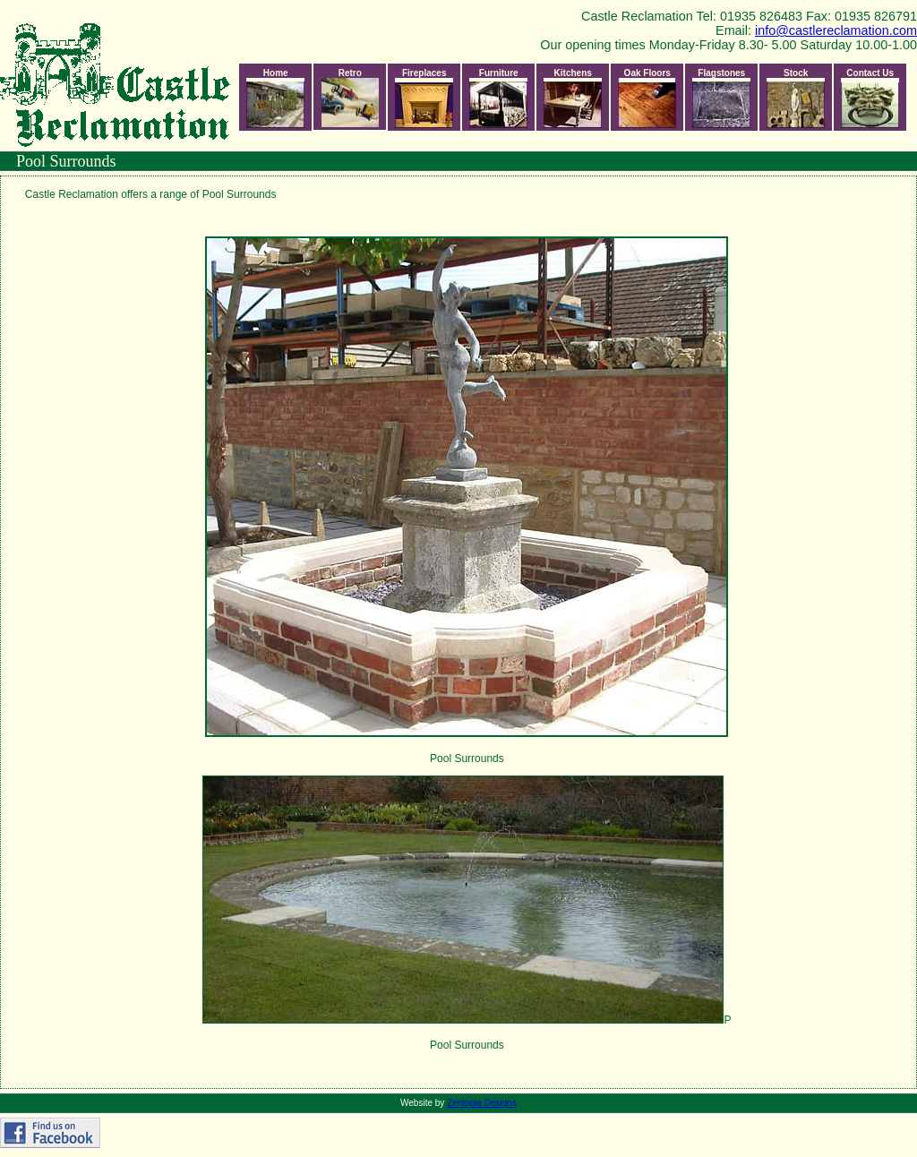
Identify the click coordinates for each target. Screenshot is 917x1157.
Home (275, 98)
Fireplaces (424, 98)
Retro (350, 97)
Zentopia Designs (482, 1103)
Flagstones (721, 98)
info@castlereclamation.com (836, 30)
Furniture (498, 98)
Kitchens (573, 98)
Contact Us (870, 98)
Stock (796, 98)
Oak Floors (647, 98)
